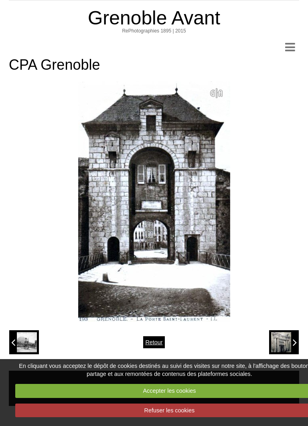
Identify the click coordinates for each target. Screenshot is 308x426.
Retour (153, 342)
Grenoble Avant (154, 17)
